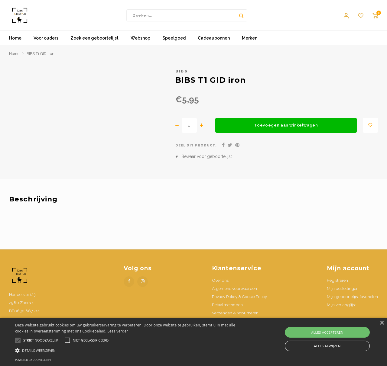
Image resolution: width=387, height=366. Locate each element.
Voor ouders (46, 40)
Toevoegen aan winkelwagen (286, 127)
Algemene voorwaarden (234, 291)
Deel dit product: (196, 148)
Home (15, 40)
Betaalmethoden (227, 307)
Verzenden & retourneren (235, 315)
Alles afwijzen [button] (327, 346)
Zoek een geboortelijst (94, 40)
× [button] (381, 323)
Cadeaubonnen (214, 40)
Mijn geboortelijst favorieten (352, 299)
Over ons (220, 283)
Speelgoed (174, 40)
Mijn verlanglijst (341, 307)
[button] (131, 350)
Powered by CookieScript (33, 360)
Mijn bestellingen (343, 291)
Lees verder (117, 331)
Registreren (337, 283)
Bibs (181, 74)
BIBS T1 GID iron (40, 56)
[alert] (193, 342)
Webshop (140, 40)
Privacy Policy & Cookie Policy (239, 299)
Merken (249, 40)
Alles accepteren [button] (327, 332)
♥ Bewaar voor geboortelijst (203, 159)
